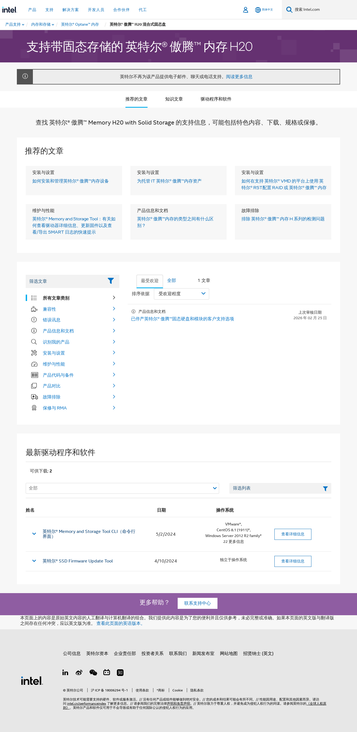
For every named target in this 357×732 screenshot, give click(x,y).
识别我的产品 (56, 342)
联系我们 (178, 653)
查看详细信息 (293, 534)
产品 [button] (32, 9)
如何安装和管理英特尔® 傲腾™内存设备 (70, 181)
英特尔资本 (97, 653)
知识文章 (174, 99)
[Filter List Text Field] (65, 281)
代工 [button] (143, 9)
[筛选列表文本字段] (280, 488)
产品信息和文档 (58, 331)
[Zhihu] (120, 673)
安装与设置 (54, 353)
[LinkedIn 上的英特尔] (65, 673)
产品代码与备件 (58, 375)
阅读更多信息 (239, 77)
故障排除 (52, 397)
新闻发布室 (203, 653)
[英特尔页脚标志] (32, 680)
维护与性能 (54, 364)
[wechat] (93, 673)
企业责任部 (125, 653)
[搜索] (289, 9)
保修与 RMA (55, 408)
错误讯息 (52, 320)
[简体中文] (264, 9)
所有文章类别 (56, 298)
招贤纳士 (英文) (258, 653)
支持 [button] (49, 9)
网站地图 (229, 653)
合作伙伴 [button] (121, 9)
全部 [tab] (171, 280)
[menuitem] (41, 25)
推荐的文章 (136, 99)
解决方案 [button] (70, 9)
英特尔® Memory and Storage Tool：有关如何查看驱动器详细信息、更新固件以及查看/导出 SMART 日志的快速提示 (74, 225)
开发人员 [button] (96, 9)
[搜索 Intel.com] (325, 9)
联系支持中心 (197, 603)
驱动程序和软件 (216, 99)
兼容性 (49, 309)
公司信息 (72, 653)
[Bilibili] (106, 673)
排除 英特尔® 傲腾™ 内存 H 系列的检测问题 (283, 218)
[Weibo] (79, 673)
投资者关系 (152, 653)
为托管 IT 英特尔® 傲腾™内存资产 (169, 181)
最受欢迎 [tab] (150, 281)
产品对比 (52, 386)
